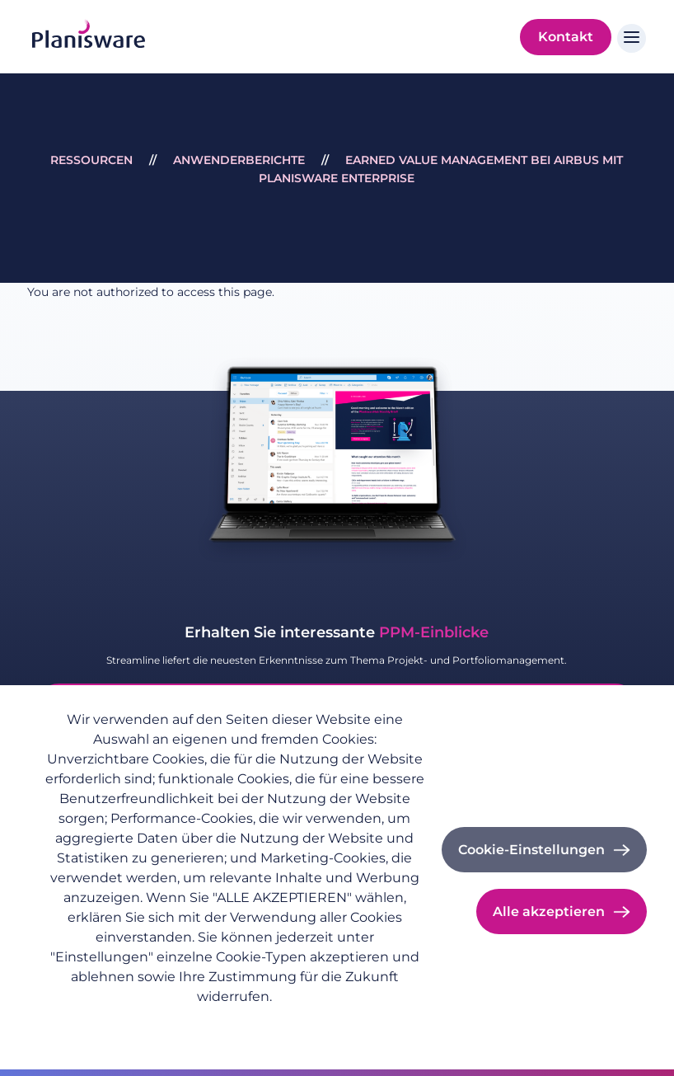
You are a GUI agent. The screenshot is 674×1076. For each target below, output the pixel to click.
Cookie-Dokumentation (335, 1023)
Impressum (217, 1023)
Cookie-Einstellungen (531, 850)
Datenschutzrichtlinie (106, 1023)
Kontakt (565, 37)
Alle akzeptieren (549, 911)
